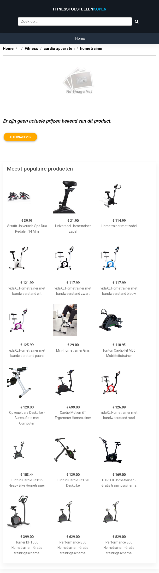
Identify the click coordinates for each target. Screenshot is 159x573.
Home (80, 38)
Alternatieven (20, 137)
